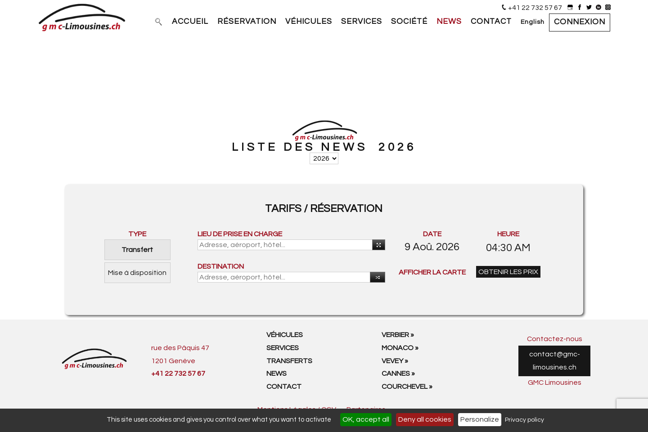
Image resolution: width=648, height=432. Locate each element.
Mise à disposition (137, 272)
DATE (432, 234)
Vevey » (395, 360)
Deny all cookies (424, 419)
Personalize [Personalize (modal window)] (479, 419)
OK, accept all (365, 419)
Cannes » (398, 373)
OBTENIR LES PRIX (508, 271)
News (276, 373)
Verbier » (398, 334)
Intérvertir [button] (375, 278)
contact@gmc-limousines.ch (554, 361)
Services (282, 347)
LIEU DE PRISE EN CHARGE (240, 234)
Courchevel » (407, 386)
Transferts (289, 360)
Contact (284, 386)
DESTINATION (221, 266)
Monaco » (400, 347)
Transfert (137, 249)
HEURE (508, 234)
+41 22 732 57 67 (535, 7)
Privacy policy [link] (524, 420)
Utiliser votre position (377, 245)
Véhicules (284, 334)
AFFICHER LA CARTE (432, 272)
